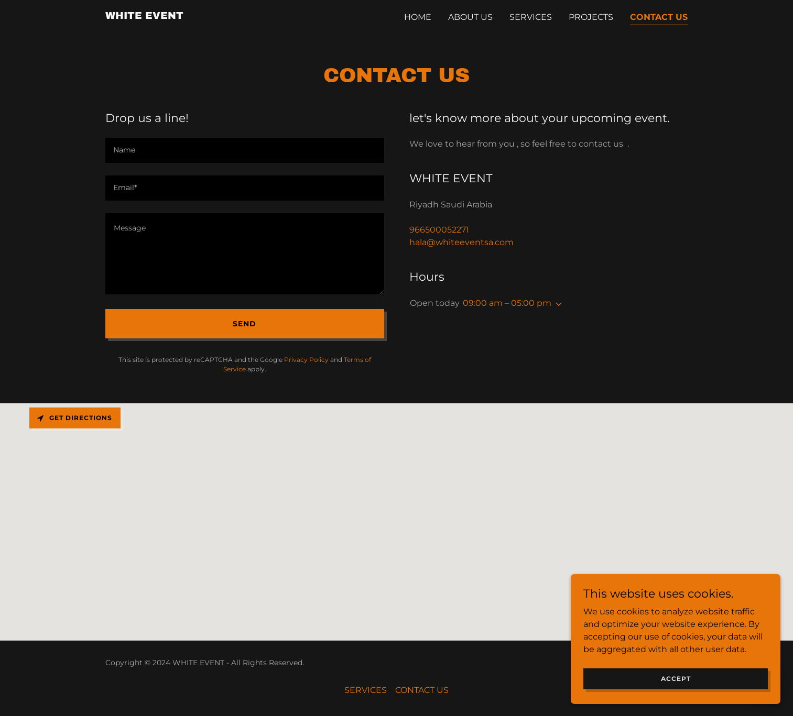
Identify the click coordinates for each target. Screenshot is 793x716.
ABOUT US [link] (470, 17)
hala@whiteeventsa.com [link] (461, 242)
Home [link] (417, 17)
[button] (556, 304)
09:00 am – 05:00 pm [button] (507, 303)
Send (244, 323)
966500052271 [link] (439, 230)
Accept (676, 678)
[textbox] (244, 150)
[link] (144, 16)
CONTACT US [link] (659, 17)
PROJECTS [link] (591, 17)
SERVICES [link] (530, 17)
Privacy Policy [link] (306, 359)
